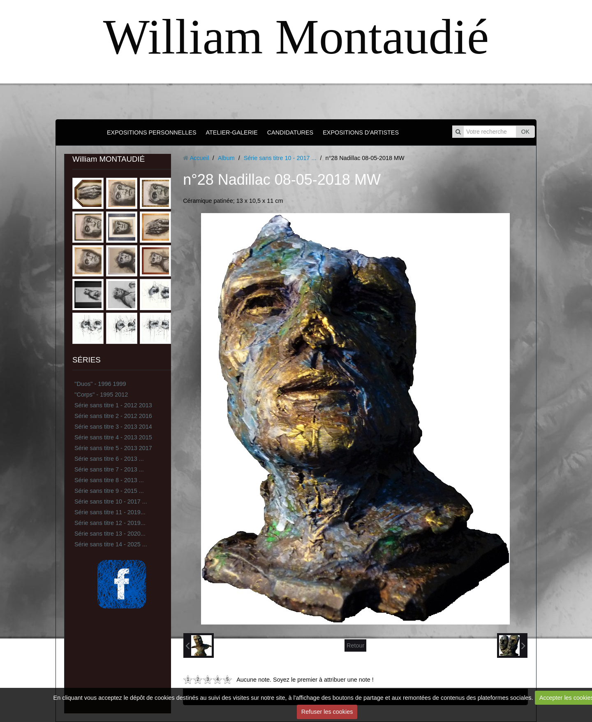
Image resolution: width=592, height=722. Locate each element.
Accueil (199, 158)
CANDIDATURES (290, 132)
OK (525, 131)
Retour (355, 645)
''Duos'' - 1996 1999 (100, 384)
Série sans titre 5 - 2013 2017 (113, 448)
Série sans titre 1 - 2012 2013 (113, 405)
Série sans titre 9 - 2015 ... (109, 491)
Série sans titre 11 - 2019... (110, 512)
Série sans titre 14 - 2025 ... (110, 544)
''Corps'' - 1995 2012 (101, 394)
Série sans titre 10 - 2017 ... (110, 501)
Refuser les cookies (327, 711)
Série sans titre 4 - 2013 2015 (113, 437)
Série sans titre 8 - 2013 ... (109, 480)
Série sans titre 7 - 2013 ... (109, 469)
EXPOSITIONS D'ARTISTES (361, 132)
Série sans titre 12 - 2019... (110, 523)
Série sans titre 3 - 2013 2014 (113, 426)
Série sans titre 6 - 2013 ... (109, 458)
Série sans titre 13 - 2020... (110, 533)
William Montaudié (296, 36)
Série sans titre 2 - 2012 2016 (113, 416)
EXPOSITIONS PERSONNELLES (152, 132)
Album (226, 158)
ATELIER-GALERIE (232, 132)
